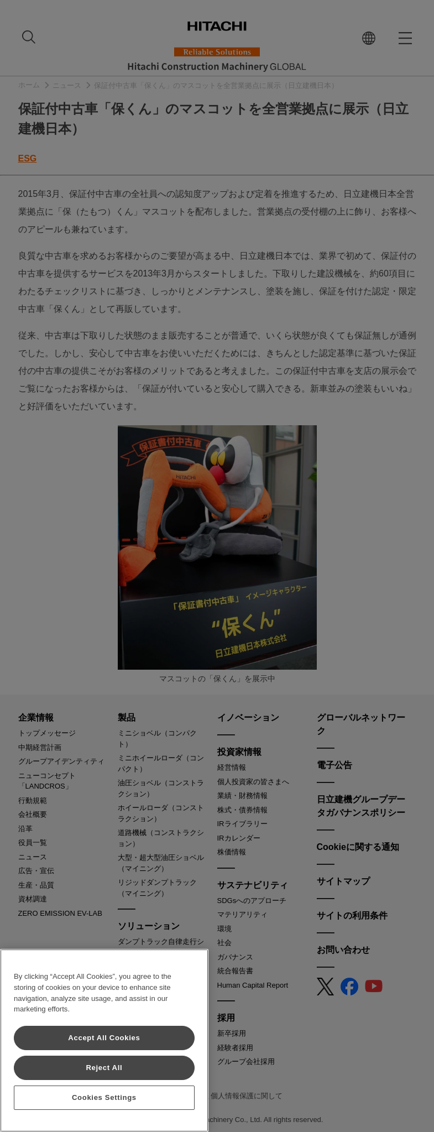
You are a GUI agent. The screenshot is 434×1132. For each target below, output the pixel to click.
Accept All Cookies (104, 1038)
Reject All (104, 1067)
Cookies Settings (104, 1097)
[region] (104, 1040)
